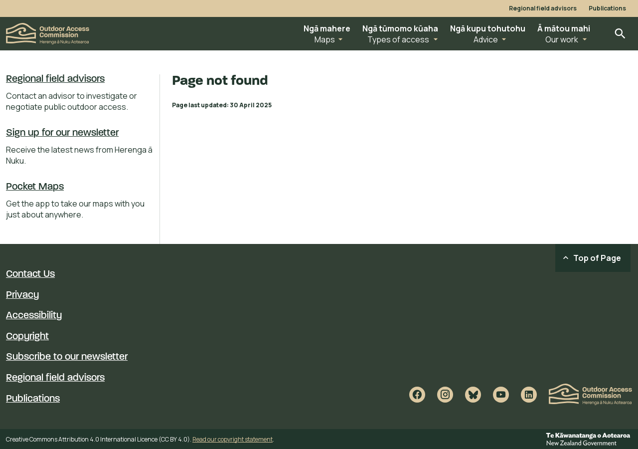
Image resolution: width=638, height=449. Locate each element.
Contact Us (30, 274)
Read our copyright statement (232, 439)
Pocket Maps (35, 187)
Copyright (27, 337)
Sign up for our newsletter (62, 133)
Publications (607, 8)
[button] (327, 33)
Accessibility (34, 316)
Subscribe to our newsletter (67, 357)
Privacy (22, 295)
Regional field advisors (543, 8)
